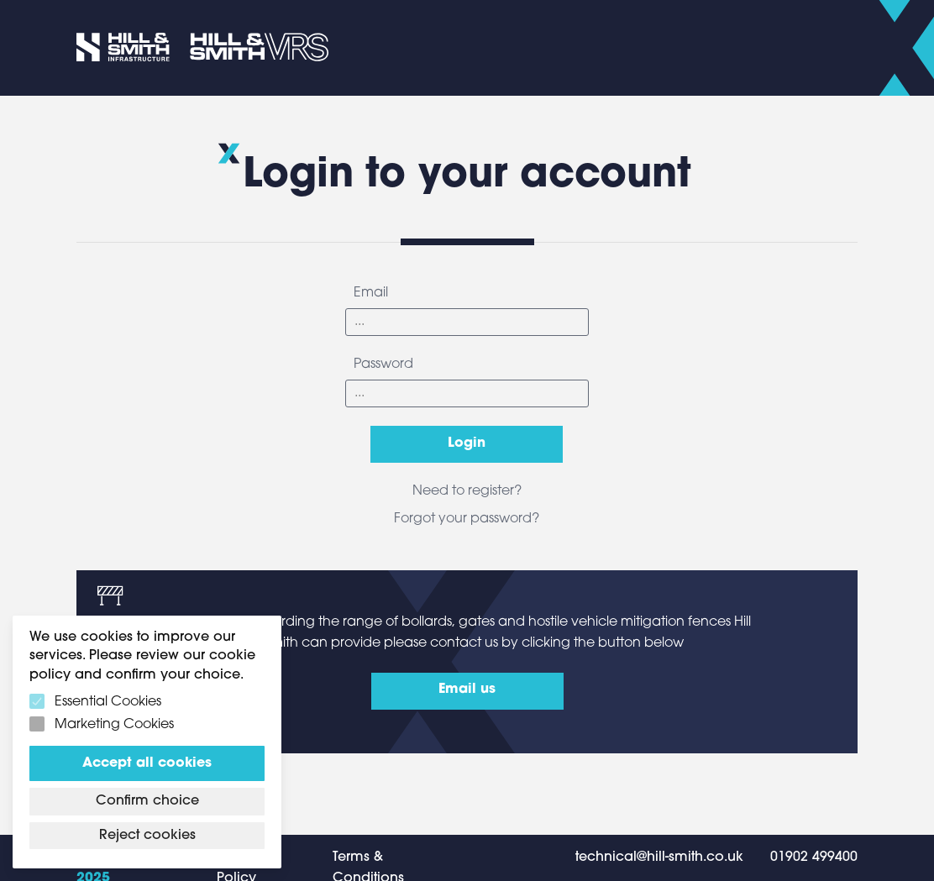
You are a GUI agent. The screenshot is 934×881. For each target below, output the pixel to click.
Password (383, 364)
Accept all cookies (147, 763)
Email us (467, 689)
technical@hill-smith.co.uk (659, 857)
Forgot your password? (466, 519)
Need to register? (467, 491)
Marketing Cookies (114, 725)
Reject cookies (147, 835)
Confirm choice (147, 801)
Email (371, 293)
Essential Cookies (108, 702)
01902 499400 (814, 857)
